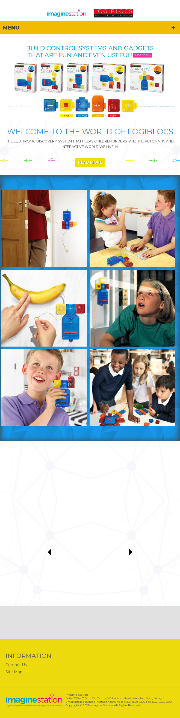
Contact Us (16, 664)
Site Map (13, 671)
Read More (90, 162)
